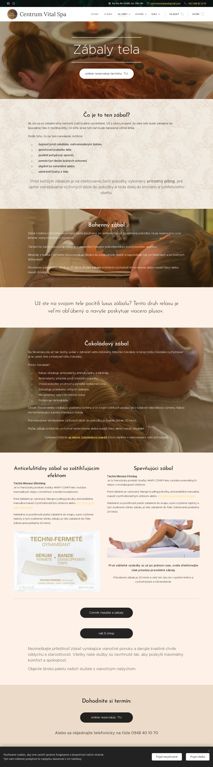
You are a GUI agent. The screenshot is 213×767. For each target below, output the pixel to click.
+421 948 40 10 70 (197, 3)
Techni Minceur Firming (122, 476)
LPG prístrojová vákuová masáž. (176, 496)
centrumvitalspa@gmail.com (165, 3)
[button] (176, 14)
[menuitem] (80, 14)
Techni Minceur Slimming (29, 483)
